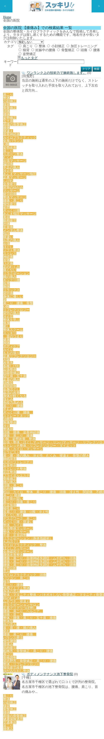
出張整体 (83, 248)
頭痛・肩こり (71, 318)
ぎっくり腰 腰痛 (51, 267)
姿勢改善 (73, 171)
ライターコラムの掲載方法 (18, 671)
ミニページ (9, 574)
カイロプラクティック (18, 171)
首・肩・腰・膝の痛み (18, 434)
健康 (7, 241)
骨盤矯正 (35, 89)
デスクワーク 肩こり (18, 344)
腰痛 (62, 89)
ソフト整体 (52, 209)
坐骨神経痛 (70, 164)
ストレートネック (79, 267)
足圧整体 (80, 312)
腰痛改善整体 (43, 370)
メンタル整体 (60, 203)
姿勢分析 (77, 389)
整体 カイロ (76, 344)
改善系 (51, 248)
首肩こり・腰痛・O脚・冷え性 (43, 337)
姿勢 (44, 196)
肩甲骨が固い (32, 331)
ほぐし (36, 209)
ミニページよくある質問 (17, 654)
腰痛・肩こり (13, 196)
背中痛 (64, 222)
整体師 (46, 273)
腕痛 (35, 222)
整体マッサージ (69, 190)
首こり (87, 171)
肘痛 (32, 203)
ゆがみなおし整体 (73, 453)
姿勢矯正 (76, 89)
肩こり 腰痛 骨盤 (17, 228)
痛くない (41, 216)
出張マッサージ (48, 177)
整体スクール (50, 235)
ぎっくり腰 (58, 196)
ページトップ (92, 511)
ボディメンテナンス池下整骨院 (46, 463)
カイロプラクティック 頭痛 (23, 395)
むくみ (29, 177)
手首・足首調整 (71, 350)
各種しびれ (66, 248)
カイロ (46, 241)
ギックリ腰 (11, 222)
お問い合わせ (10, 552)
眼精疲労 (19, 203)
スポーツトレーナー (17, 312)
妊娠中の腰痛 (79, 82)
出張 (25, 209)
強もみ (69, 260)
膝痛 (44, 164)
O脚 (36, 228)
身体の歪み (60, 402)
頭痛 (50, 89)
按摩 (25, 222)
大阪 (40, 248)
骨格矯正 (37, 318)
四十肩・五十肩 (33, 254)
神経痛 (83, 209)
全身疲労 (92, 183)
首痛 (94, 209)
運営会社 (7, 696)
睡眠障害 (89, 305)
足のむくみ (24, 216)
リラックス (49, 222)
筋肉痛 (88, 318)
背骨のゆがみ (13, 190)
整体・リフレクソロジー (20, 453)
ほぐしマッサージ (57, 363)
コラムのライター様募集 (17, 663)
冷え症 (93, 228)
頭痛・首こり (84, 421)
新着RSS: (10, 560)
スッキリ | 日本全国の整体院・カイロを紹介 (43, 723)
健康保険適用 (13, 496)
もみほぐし (59, 357)
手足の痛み (82, 177)
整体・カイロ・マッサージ (21, 299)
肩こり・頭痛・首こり (59, 331)
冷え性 (8, 183)
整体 (47, 75)
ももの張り (62, 241)
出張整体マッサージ (17, 350)
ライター (7, 615)
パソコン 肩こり (57, 395)
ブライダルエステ (15, 318)
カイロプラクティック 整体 (23, 363)
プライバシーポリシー (15, 543)
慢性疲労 (31, 196)
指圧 (76, 203)
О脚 (61, 171)
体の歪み (73, 427)
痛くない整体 (75, 337)
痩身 (25, 235)
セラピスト (50, 299)
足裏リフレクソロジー (18, 248)
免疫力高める (86, 260)
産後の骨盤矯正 (27, 164)
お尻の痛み (11, 209)
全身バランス (45, 171)
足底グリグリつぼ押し (18, 421)
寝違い (87, 203)
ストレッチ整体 (60, 312)
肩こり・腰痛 (13, 402)
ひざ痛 (8, 216)
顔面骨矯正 (11, 254)
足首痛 (43, 203)
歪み (90, 389)
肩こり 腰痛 (13, 267)
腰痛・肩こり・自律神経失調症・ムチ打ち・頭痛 (36, 376)
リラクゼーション (62, 216)
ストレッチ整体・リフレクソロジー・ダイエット (36, 293)
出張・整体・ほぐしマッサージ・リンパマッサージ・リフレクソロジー (50, 286)
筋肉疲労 (38, 440)
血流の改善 (30, 260)
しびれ (78, 183)
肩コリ (8, 447)
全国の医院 (9, 607)
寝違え (55, 164)
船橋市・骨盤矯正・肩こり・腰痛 (69, 440)
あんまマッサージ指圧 (31, 183)
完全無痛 (83, 331)
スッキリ (69, 235)
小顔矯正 (62, 75)
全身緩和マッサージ (17, 370)
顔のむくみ (11, 414)
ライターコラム (11, 591)
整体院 (58, 427)
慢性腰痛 (10, 440)
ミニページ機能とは (14, 646)
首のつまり (87, 235)
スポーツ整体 (13, 177)
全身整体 (40, 312)
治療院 (8, 273)
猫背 (62, 82)
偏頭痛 (66, 177)
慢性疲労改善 (48, 453)
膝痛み (24, 440)
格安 (76, 395)
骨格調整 (22, 447)
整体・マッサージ (45, 350)
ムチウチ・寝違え (34, 414)
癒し (35, 235)
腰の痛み (52, 318)
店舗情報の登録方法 (14, 638)
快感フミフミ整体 (37, 402)
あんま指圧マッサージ (83, 196)
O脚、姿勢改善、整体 (48, 280)
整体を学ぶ (11, 235)
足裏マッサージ (60, 183)
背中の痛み (77, 228)
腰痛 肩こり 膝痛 (17, 280)
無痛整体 (22, 273)
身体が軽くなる (51, 260)
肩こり (33, 75)
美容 (7, 203)
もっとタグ (35, 94)
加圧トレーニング (41, 82)
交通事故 (31, 496)
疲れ (40, 434)
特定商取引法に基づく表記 (18, 688)
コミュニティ (10, 582)
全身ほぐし (11, 260)
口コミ (6, 599)
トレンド (7, 624)
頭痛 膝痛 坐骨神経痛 (71, 273)
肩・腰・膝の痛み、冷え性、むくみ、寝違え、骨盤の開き (42, 305)
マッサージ (32, 190)
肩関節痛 (83, 254)
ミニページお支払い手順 (17, 679)
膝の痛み (83, 216)
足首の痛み (54, 254)
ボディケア (31, 241)
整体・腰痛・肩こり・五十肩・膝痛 (27, 427)
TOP (5, 535)
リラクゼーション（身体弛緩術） (26, 357)
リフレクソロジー (55, 228)
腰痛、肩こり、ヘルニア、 (54, 421)
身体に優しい (81, 222)
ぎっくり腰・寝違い (50, 344)
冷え (35, 273)
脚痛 (17, 241)
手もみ (29, 267)
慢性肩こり (11, 337)
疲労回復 (50, 190)
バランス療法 (88, 434)
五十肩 (8, 164)
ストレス (69, 209)
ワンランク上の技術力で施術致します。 (53, 132)
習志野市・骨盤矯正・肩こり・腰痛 (55, 447)
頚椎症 (69, 254)
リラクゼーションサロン (66, 414)
